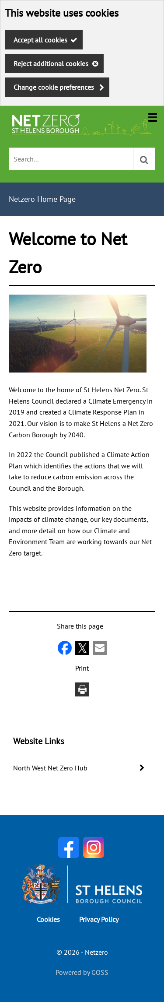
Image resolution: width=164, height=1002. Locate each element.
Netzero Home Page (42, 199)
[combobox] (71, 159)
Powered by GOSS (82, 972)
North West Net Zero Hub (50, 767)
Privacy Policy (99, 919)
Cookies (48, 919)
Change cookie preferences (54, 87)
